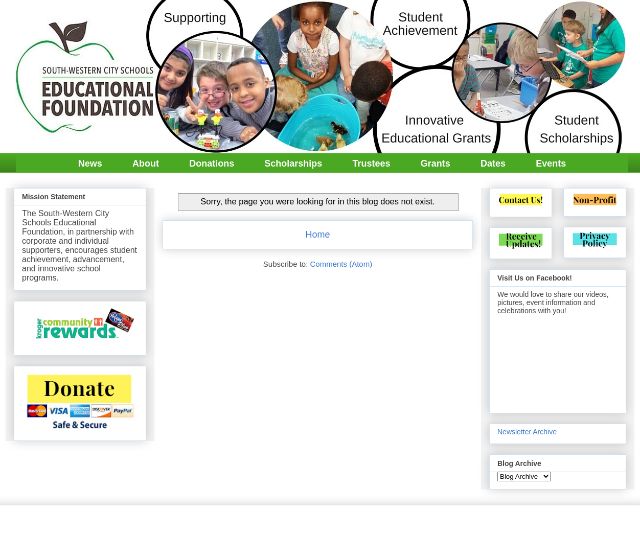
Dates (493, 163)
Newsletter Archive (527, 432)
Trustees (372, 163)
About (145, 163)
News (90, 163)
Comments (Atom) (341, 264)
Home (317, 234)
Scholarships (293, 163)
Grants (435, 163)
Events (551, 163)
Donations (211, 163)
